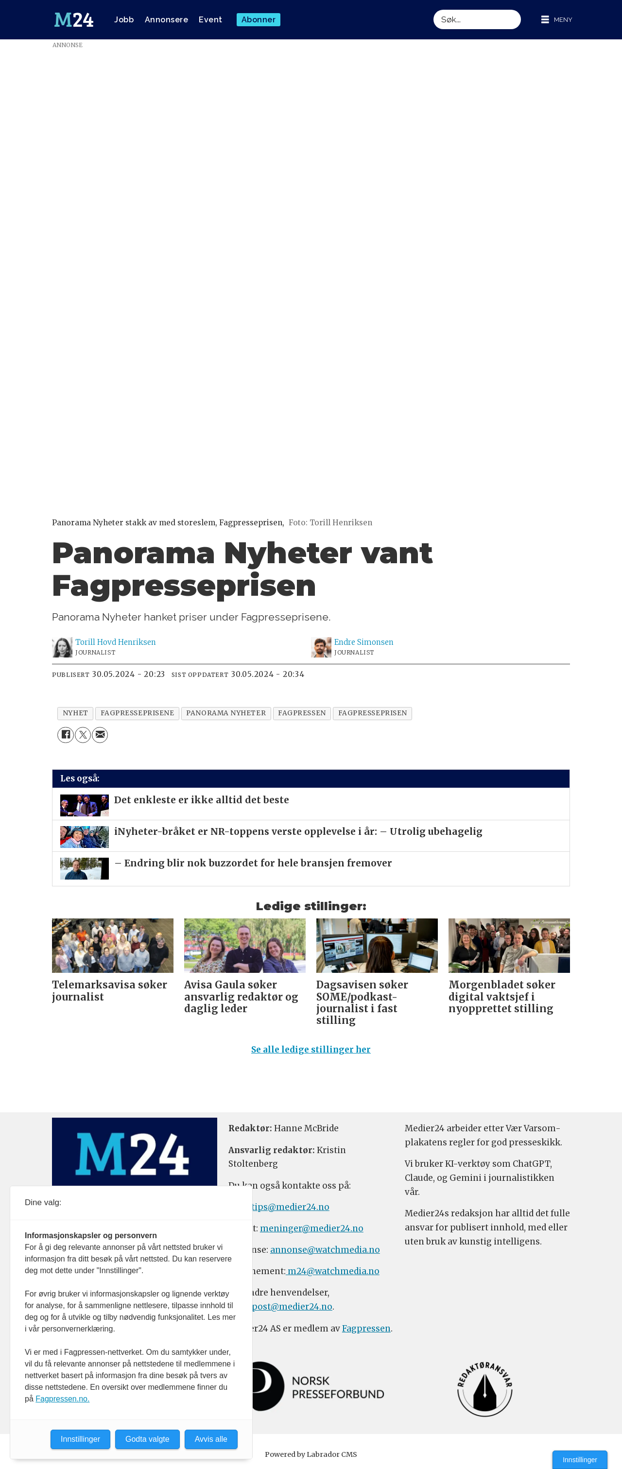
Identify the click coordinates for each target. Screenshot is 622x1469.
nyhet (75, 713)
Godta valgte (147, 1439)
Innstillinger (580, 1460)
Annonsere (167, 19)
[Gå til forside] (73, 20)
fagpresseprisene (137, 713)
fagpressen (302, 713)
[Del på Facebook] (65, 735)
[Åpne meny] (556, 20)
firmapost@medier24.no (280, 1306)
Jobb (124, 19)
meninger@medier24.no (311, 1228)
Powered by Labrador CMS (311, 1454)
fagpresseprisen (372, 713)
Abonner (259, 19)
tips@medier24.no (290, 1207)
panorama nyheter (226, 713)
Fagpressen (366, 1328)
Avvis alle (211, 1439)
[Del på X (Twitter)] (83, 735)
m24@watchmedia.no (333, 1271)
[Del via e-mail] (100, 735)
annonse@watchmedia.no (325, 1249)
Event (211, 19)
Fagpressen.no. (62, 1399)
